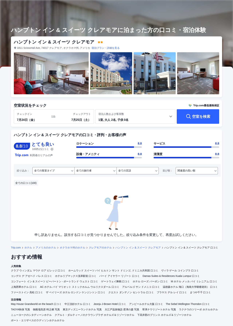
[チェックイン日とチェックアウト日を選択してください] (32, 116)
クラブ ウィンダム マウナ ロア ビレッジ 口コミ (38, 270)
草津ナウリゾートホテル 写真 (159, 309)
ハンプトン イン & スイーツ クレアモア (138, 247)
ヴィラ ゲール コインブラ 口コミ (180, 270)
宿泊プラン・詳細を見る (106, 47)
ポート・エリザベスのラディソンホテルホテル (37, 320)
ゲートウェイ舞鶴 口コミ (115, 281)
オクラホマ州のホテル (72, 247)
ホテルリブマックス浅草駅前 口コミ (75, 275)
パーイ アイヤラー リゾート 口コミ (119, 275)
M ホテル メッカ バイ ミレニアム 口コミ (194, 281)
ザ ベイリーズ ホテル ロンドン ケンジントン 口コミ (75, 292)
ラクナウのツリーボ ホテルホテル (198, 309)
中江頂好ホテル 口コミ (77, 304)
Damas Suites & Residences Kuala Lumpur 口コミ (171, 275)
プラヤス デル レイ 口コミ (172, 292)
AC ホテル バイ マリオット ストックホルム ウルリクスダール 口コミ (79, 286)
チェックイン (24, 113)
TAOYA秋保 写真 (20, 309)
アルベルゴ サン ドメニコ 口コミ (141, 286)
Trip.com (16, 247)
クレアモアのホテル (100, 247)
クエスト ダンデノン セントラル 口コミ (131, 292)
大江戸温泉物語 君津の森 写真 (122, 309)
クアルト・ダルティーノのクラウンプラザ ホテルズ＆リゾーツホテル (94, 314)
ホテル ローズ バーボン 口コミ (150, 281)
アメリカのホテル (46, 247)
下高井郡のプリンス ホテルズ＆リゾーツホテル (164, 314)
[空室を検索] (198, 116)
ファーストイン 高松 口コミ (27, 292)
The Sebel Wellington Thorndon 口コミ (188, 304)
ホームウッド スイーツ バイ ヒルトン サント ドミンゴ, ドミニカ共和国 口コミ (113, 270)
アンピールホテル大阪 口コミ (146, 304)
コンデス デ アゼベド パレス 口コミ (31, 275)
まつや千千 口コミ (200, 292)
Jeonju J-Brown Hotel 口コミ (110, 304)
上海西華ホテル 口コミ (24, 286)
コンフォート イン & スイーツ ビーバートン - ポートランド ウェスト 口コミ (54, 281)
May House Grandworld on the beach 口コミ (36, 304)
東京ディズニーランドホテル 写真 (82, 309)
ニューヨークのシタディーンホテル (31, 314)
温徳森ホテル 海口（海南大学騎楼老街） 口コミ (190, 286)
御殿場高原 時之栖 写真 (46, 309)
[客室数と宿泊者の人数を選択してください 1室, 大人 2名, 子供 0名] (135, 118)
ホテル (28, 247)
